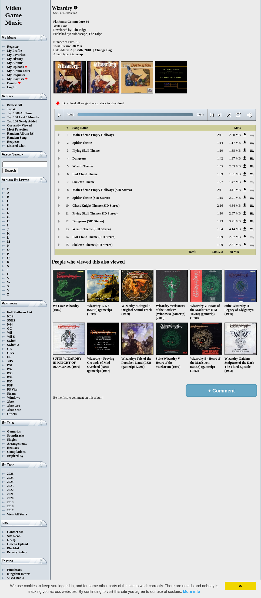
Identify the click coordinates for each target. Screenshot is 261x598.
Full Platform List (19, 312)
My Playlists (17, 79)
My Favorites (16, 55)
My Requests (16, 75)
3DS (10, 361)
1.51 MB (235, 174)
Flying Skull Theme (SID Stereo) (95, 213)
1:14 (220, 143)
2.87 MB (235, 237)
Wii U (11, 337)
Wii (9, 332)
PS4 (9, 377)
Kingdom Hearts (18, 574)
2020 (10, 498)
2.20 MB (235, 135)
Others (11, 414)
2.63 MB (235, 166)
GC (9, 328)
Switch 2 (13, 345)
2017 (10, 510)
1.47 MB (235, 182)
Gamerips (14, 431)
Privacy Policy (17, 552)
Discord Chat (16, 146)
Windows (13, 397)
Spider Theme (82, 143)
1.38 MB (235, 150)
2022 (10, 490)
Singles (12, 439)
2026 (10, 474)
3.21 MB (235, 221)
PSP (10, 385)
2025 (10, 478)
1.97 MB (235, 158)
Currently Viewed (19, 125)
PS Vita (12, 389)
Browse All (14, 105)
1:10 (220, 150)
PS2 (9, 369)
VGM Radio (15, 578)
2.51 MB (235, 245)
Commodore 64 (78, 22)
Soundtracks (16, 435)
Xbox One (14, 410)
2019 (10, 502)
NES (10, 316)
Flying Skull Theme (85, 150)
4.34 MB (235, 205)
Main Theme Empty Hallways (93, 135)
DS (9, 357)
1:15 (220, 198)
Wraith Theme (82, 166)
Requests (13, 142)
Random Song (16, 137)
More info (191, 591)
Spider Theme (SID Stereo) (91, 198)
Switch (11, 341)
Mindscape (79, 34)
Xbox (10, 402)
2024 (10, 482)
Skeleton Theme (83, 182)
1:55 (220, 166)
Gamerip (76, 54)
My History (15, 59)
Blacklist (13, 548)
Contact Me (15, 532)
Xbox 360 (13, 406)
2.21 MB (235, 198)
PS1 (9, 365)
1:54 (220, 229)
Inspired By (15, 456)
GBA (10, 353)
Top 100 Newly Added (22, 121)
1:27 (220, 182)
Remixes (13, 448)
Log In (11, 87)
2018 (10, 506)
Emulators (14, 570)
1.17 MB (235, 143)
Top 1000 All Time (19, 113)
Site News (14, 536)
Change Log (103, 50)
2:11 (220, 135)
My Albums (15, 63)
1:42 (220, 158)
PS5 (9, 381)
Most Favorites (17, 129)
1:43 (220, 221)
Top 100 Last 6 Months (23, 117)
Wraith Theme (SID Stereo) (91, 229)
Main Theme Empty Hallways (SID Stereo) (102, 190)
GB (9, 349)
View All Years (17, 514)
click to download (112, 103)
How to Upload (17, 544)
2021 (10, 494)
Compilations (16, 452)
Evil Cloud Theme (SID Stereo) (94, 237)
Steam (11, 393)
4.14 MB (235, 229)
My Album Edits (18, 71)
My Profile (14, 51)
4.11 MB (235, 190)
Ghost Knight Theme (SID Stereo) (95, 205)
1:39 (220, 174)
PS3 (9, 373)
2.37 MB (235, 213)
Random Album (18, 133)
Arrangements (17, 444)
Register (13, 46)
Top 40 (11, 109)
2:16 (220, 205)
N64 (10, 324)
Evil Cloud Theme (85, 174)
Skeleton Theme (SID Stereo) (92, 245)
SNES (11, 320)
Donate (14, 83)
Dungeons (79, 158)
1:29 (220, 245)
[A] (32, 133)
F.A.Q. (11, 540)
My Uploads (17, 67)
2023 (10, 486)
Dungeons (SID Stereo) (88, 221)
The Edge (79, 30)
